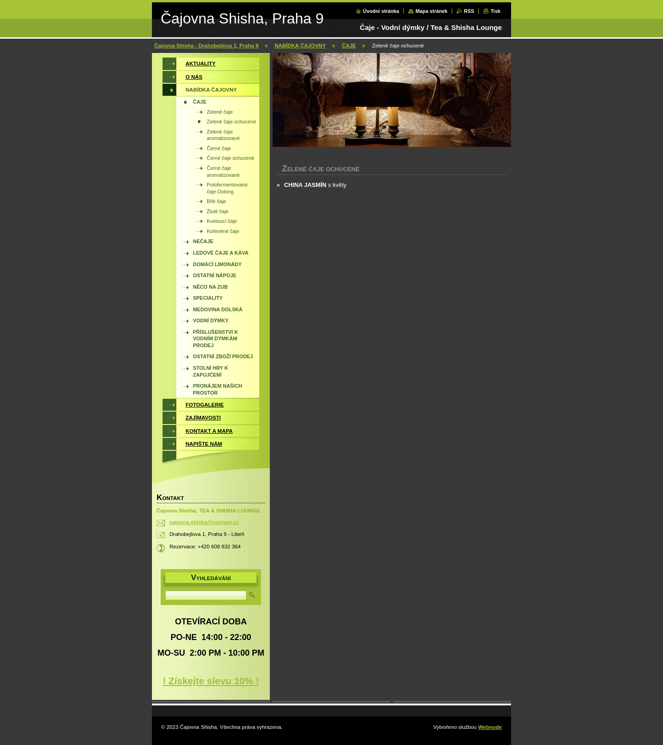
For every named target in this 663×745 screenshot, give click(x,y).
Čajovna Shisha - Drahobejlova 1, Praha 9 (206, 45)
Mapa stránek (431, 11)
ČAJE (349, 45)
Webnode (490, 727)
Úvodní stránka (381, 11)
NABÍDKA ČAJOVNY (300, 45)
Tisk (495, 11)
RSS (469, 11)
